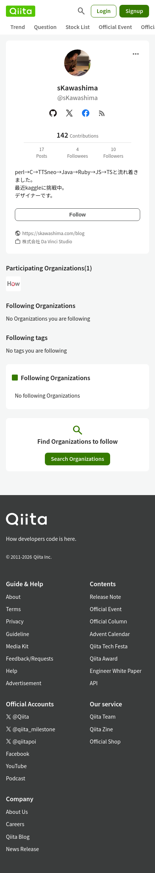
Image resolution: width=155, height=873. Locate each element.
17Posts (41, 152)
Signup (134, 11)
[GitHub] (53, 113)
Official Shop (105, 741)
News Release (22, 849)
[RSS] (102, 113)
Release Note (105, 596)
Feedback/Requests (29, 658)
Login (104, 11)
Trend (17, 27)
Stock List (78, 27)
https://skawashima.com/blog (53, 233)
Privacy (14, 621)
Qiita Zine (101, 729)
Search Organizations (77, 458)
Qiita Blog (18, 836)
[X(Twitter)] (69, 113)
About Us (17, 811)
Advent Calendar (110, 634)
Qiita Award (104, 658)
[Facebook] (86, 113)
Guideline (17, 634)
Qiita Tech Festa (109, 646)
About (13, 596)
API (94, 683)
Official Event (115, 27)
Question (45, 27)
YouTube (16, 766)
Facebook (17, 753)
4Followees (77, 152)
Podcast (15, 778)
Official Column (108, 621)
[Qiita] (20, 11)
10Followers (113, 152)
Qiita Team (103, 716)
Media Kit (17, 646)
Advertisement (24, 683)
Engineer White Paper (116, 670)
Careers (15, 824)
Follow (77, 215)
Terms (13, 609)
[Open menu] (135, 53)
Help (11, 670)
